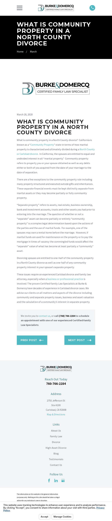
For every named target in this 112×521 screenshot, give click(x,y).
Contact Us (56, 464)
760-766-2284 (56, 383)
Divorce (56, 442)
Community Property (42, 144)
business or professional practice (65, 279)
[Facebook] (49, 480)
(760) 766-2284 (67, 315)
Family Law (56, 436)
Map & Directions (56, 414)
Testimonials (56, 459)
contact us (44, 315)
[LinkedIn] (56, 480)
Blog (56, 453)
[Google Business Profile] (63, 480)
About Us (56, 430)
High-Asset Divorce (56, 447)
